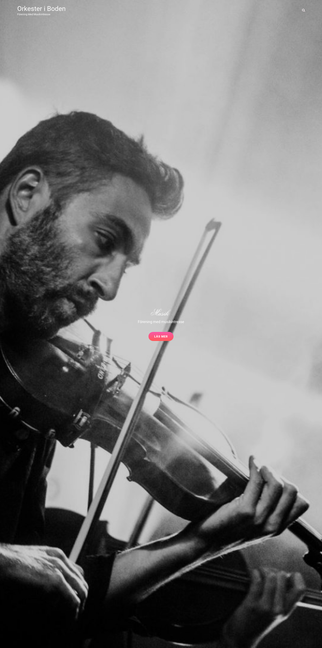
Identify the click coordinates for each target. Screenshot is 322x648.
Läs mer (164, 337)
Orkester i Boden (41, 9)
